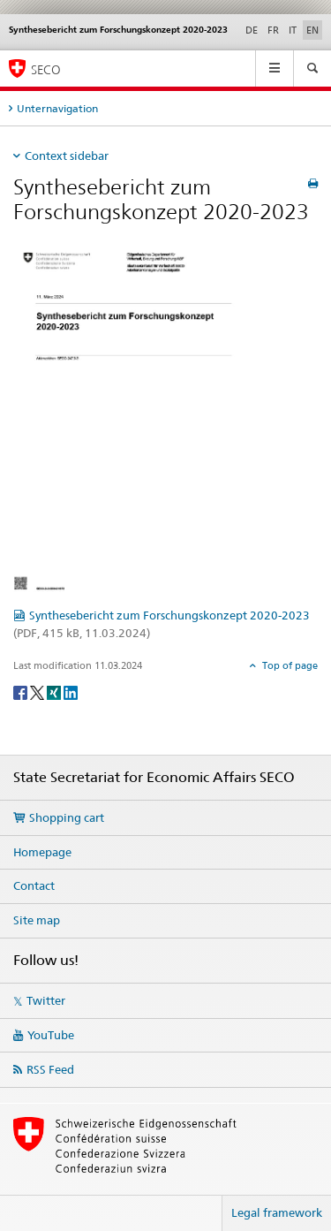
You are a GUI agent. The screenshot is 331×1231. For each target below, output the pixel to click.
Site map (36, 920)
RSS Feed (50, 1069)
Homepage (42, 852)
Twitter (45, 1000)
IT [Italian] (293, 30)
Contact (34, 885)
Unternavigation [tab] (57, 108)
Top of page (289, 665)
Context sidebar (67, 155)
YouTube (50, 1035)
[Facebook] (21, 691)
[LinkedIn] (71, 691)
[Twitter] (38, 691)
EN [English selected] (312, 30)
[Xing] (55, 691)
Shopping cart (66, 817)
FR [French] (273, 30)
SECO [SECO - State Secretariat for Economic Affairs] (46, 69)
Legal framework (276, 1212)
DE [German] (251, 30)
